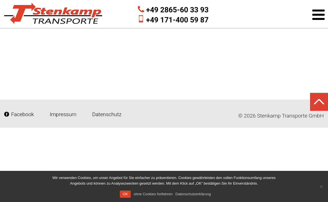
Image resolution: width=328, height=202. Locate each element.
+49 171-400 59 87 (177, 20)
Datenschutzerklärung (193, 194)
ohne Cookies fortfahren (153, 194)
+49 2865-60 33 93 (177, 10)
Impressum (63, 114)
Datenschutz (106, 114)
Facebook (19, 114)
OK (125, 194)
